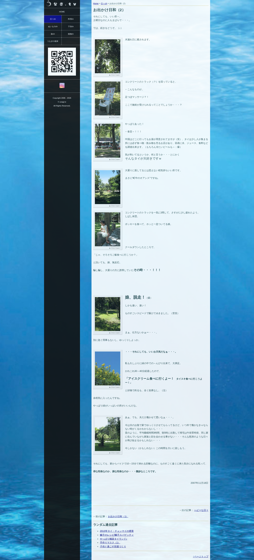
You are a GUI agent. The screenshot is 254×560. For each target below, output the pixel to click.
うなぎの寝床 (52, 41)
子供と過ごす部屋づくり (113, 546)
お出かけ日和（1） (118, 516)
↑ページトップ (200, 556)
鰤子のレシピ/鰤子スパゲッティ (117, 535)
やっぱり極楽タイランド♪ (113, 538)
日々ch (104, 3)
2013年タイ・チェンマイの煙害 (117, 531)
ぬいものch (53, 26)
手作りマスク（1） (110, 542)
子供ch (71, 26)
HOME (62, 12)
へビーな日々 (201, 510)
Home (96, 3)
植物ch (71, 34)
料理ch (71, 19)
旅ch (53, 34)
